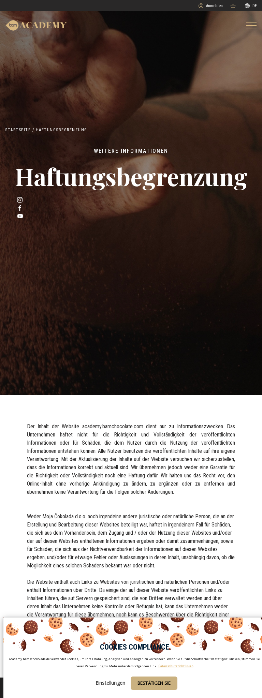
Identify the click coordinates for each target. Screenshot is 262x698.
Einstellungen (110, 683)
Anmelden (211, 5)
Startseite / (19, 130)
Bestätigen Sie (154, 683)
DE (251, 5)
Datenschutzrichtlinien (175, 666)
